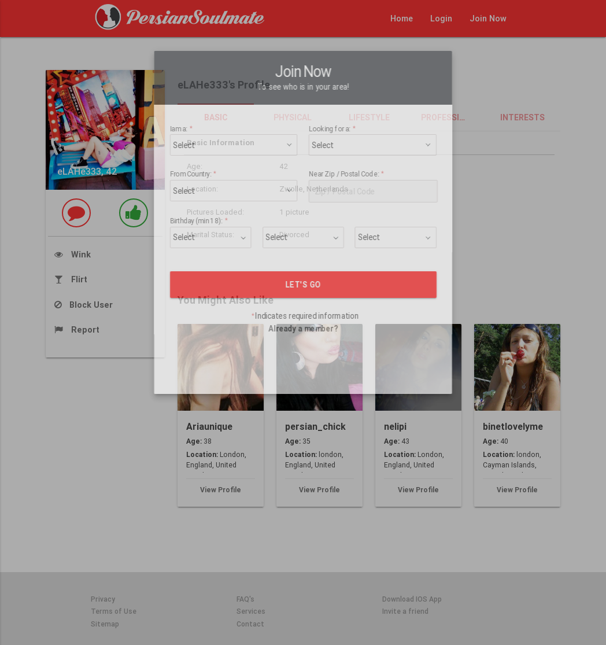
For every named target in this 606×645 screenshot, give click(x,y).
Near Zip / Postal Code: (339, 151)
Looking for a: (328, 105)
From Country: (215, 151)
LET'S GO (303, 261)
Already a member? (303, 305)
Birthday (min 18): (220, 198)
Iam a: (206, 105)
